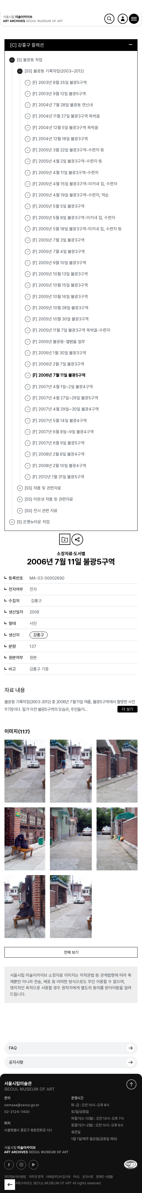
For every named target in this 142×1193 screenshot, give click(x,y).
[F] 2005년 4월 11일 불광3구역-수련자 (65, 172)
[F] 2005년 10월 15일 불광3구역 (60, 285)
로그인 (123, 19)
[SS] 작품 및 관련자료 (20, 488)
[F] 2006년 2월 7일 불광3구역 (58, 364)
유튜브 (33, 1164)
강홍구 (38, 634)
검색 (109, 19)
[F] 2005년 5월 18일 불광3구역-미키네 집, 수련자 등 (77, 228)
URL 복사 (77, 539)
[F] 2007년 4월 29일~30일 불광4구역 (65, 409)
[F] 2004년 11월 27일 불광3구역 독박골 (66, 116)
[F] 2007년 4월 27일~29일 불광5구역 (65, 397)
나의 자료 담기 (64, 539)
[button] (134, 19)
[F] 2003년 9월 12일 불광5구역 (59, 93)
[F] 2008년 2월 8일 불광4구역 (58, 454)
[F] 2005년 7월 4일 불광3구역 (58, 251)
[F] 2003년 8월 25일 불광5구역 (59, 82)
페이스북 (8, 1164)
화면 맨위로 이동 (131, 1084)
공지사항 (16, 1062)
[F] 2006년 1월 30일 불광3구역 (59, 352)
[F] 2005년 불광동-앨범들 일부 (58, 341)
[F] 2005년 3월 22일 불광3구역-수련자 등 (68, 150)
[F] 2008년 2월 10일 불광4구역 (59, 465)
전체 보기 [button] (71, 952)
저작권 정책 (36, 1177)
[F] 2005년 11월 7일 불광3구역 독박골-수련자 (71, 330)
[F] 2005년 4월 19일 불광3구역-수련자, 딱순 (70, 195)
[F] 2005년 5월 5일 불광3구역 (58, 206)
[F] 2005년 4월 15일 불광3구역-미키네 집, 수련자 (74, 183)
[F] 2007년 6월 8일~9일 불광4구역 (63, 431)
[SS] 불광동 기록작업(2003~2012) (20, 71)
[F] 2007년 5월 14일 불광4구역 (59, 420)
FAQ (13, 1048)
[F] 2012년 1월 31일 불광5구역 (58, 476)
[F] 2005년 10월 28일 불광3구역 (60, 307)
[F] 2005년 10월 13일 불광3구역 (60, 273)
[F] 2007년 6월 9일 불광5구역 (58, 443)
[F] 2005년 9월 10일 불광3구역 (59, 262)
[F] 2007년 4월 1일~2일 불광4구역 (62, 386)
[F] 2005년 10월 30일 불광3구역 (60, 319)
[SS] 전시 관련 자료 (20, 511)
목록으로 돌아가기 (9, 1184)
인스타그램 (21, 1164)
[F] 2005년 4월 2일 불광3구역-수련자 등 (67, 161)
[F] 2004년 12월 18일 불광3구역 (60, 138)
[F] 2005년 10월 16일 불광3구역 (60, 296)
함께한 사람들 (104, 1177)
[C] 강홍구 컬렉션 (71, 45)
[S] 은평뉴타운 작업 (12, 522)
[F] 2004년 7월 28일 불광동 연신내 (62, 104)
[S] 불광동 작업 (12, 60)
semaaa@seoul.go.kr (21, 1105)
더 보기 (127, 709)
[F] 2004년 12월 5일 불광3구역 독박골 (65, 127)
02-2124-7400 (17, 1112)
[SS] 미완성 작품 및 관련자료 (20, 499)
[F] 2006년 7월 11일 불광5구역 (58, 375)
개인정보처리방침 (15, 1177)
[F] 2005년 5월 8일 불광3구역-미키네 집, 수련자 (73, 217)
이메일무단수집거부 (58, 1177)
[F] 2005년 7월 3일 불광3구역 (58, 240)
